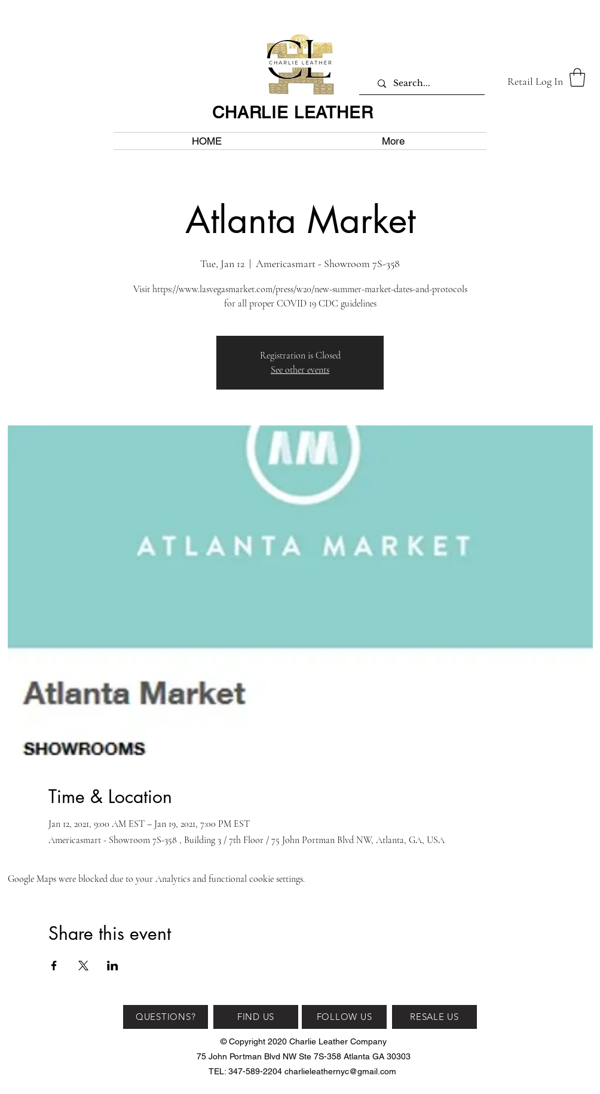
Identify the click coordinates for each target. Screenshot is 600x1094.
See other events (300, 370)
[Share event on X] (83, 965)
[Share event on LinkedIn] (112, 965)
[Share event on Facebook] (54, 965)
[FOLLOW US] (344, 1017)
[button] (577, 77)
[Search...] (426, 83)
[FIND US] (255, 1017)
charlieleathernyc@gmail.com (340, 1071)
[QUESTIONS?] (165, 1017)
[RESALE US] (434, 1017)
